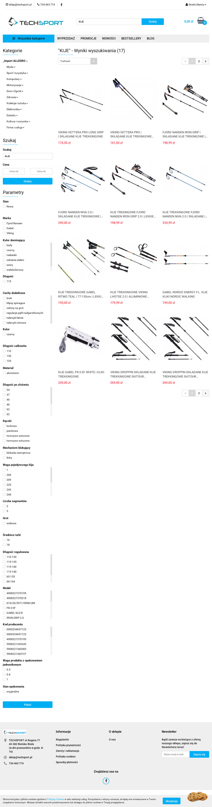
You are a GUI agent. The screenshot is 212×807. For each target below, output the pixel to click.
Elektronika (14, 109)
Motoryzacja (15, 85)
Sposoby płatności (67, 762)
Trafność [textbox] (65, 61)
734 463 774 (16, 763)
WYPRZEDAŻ (66, 38)
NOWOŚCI (109, 38)
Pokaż (27, 704)
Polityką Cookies (55, 799)
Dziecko (12, 115)
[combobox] (77, 61)
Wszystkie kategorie (28, 38)
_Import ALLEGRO (15, 61)
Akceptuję (172, 800)
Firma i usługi (15, 127)
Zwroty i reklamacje (67, 750)
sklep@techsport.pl (20, 757)
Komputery (14, 79)
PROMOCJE (88, 38)
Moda (11, 66)
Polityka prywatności (68, 745)
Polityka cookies (66, 756)
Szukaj (28, 181)
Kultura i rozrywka (18, 121)
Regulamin (62, 739)
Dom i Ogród (15, 91)
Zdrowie (12, 97)
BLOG (150, 38)
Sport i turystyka (17, 72)
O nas (112, 739)
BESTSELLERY (131, 38)
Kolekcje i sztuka (17, 103)
